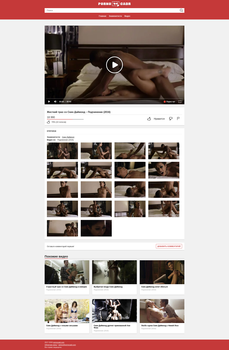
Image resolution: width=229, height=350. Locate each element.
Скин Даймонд (68, 137)
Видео (127, 16)
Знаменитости (115, 16)
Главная (102, 16)
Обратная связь (51, 345)
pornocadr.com (58, 342)
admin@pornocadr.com (67, 345)
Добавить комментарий (169, 246)
